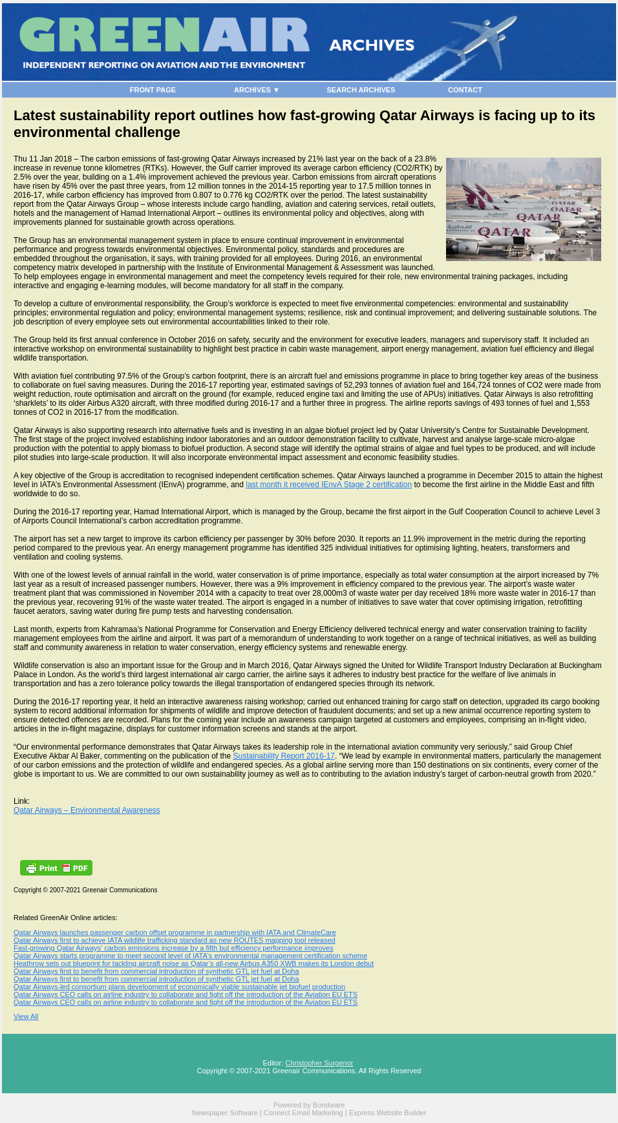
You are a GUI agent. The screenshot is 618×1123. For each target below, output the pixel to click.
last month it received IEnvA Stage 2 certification (329, 484)
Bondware (329, 1105)
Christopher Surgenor (319, 1063)
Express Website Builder (388, 1113)
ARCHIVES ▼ (257, 90)
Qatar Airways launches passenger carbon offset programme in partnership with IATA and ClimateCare (175, 932)
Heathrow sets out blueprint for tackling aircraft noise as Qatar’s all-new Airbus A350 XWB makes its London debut (194, 963)
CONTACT (465, 90)
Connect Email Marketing (303, 1113)
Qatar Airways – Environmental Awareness (87, 810)
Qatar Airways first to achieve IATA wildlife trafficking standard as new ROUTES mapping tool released (175, 940)
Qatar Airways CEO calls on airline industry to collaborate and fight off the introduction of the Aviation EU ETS (185, 994)
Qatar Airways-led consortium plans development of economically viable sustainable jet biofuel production (179, 987)
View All (26, 1016)
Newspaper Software (225, 1113)
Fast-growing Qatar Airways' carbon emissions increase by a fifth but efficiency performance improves (174, 948)
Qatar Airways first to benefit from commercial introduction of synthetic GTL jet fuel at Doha (156, 971)
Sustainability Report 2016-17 (284, 756)
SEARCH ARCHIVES (361, 90)
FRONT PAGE (153, 90)
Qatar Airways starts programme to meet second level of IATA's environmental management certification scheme (190, 956)
